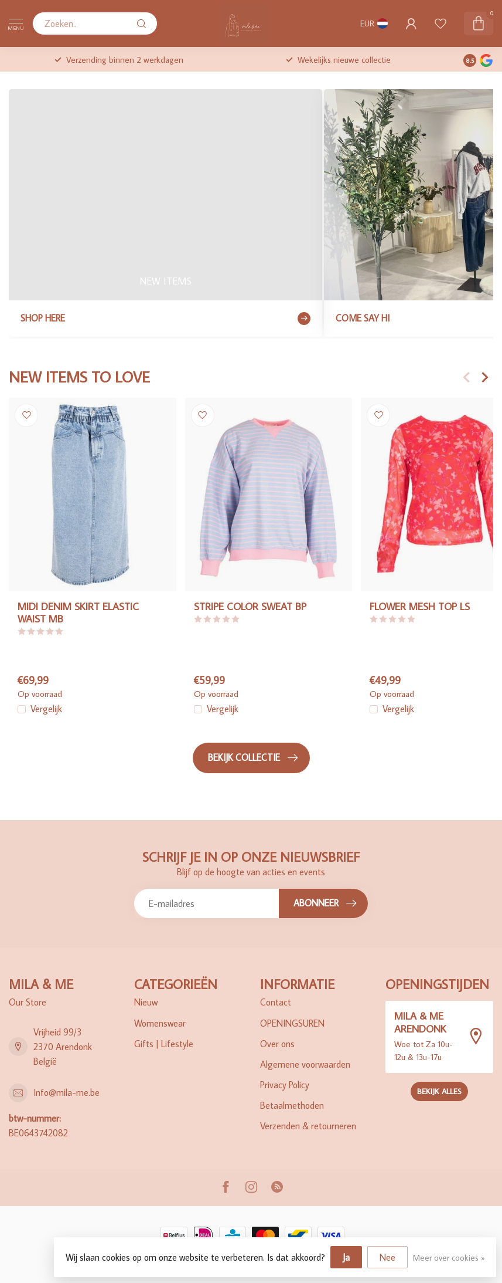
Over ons (277, 1044)
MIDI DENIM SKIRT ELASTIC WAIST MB (78, 612)
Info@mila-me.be (66, 1092)
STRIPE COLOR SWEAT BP (250, 606)
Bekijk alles (439, 1091)
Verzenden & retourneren (308, 1126)
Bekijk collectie (253, 758)
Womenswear (160, 1023)
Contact (275, 1002)
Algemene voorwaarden (305, 1064)
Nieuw (146, 1002)
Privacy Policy (284, 1085)
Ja (346, 1257)
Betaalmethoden (292, 1105)
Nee (387, 1257)
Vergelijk (46, 709)
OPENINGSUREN (292, 1023)
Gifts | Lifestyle (163, 1044)
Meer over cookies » (448, 1257)
